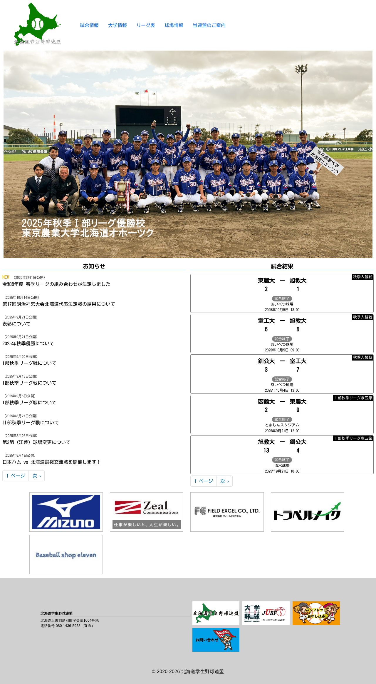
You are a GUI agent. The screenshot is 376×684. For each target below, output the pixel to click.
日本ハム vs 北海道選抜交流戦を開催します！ (51, 462)
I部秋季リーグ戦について (29, 363)
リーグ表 (145, 25)
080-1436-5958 (68, 626)
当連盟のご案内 (209, 25)
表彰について (16, 323)
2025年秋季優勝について (28, 343)
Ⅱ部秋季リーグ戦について (30, 422)
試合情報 (89, 25)
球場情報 (173, 25)
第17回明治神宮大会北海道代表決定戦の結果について (58, 304)
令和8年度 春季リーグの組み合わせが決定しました (56, 284)
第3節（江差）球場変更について (36, 442)
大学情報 (117, 25)
